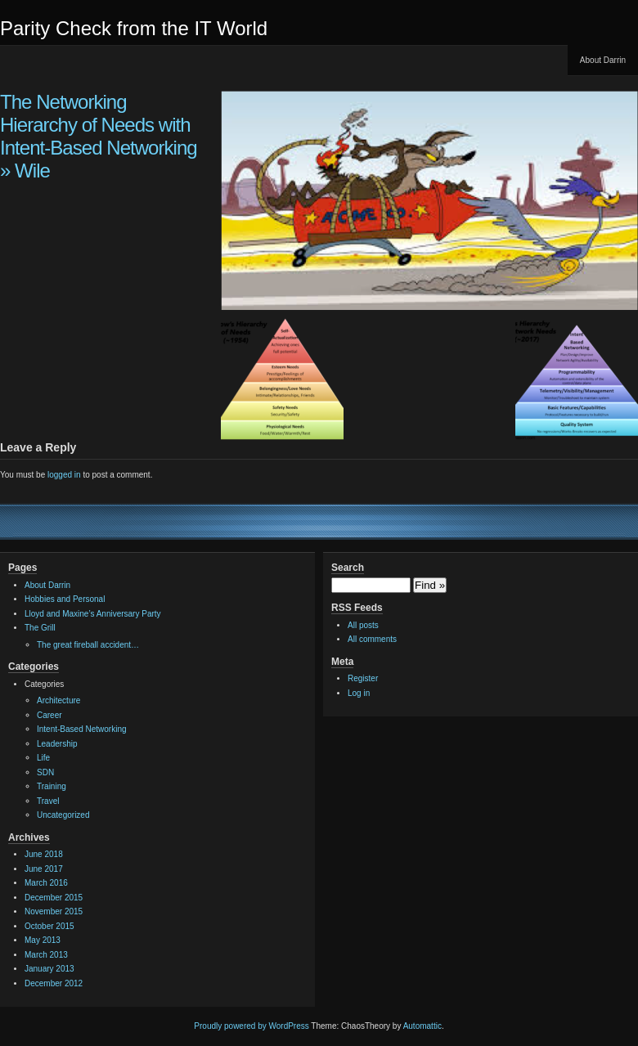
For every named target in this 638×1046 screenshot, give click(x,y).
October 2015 (49, 926)
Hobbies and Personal (65, 599)
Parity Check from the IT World (133, 28)
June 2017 (44, 868)
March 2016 (46, 882)
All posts (363, 625)
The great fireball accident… (88, 644)
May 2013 (43, 940)
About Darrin (603, 60)
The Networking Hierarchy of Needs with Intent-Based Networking (98, 125)
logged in (64, 474)
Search (347, 567)
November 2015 (54, 911)
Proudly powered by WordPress (251, 1025)
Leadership (57, 743)
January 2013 (49, 968)
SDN (45, 772)
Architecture (58, 700)
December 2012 (54, 983)
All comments (372, 639)
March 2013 (46, 954)
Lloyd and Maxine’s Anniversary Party (93, 613)
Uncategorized (63, 814)
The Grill (40, 627)
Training (51, 786)
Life (43, 757)
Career (49, 715)
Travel (48, 801)
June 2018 (44, 854)
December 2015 (54, 897)
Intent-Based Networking (82, 729)
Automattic (422, 1025)
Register (363, 678)
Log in (359, 693)
